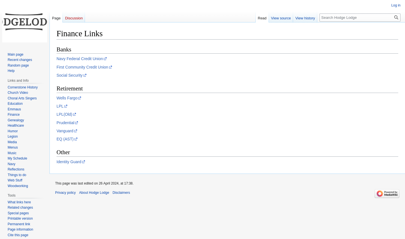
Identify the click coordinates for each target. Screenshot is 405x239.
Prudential (65, 122)
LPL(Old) (64, 114)
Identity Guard (69, 162)
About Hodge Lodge (94, 193)
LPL (60, 106)
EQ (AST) (65, 139)
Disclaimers (121, 193)
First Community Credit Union (82, 67)
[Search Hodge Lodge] (360, 17)
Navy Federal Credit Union (80, 58)
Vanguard (65, 131)
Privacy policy (65, 193)
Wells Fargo (67, 98)
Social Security (70, 75)
